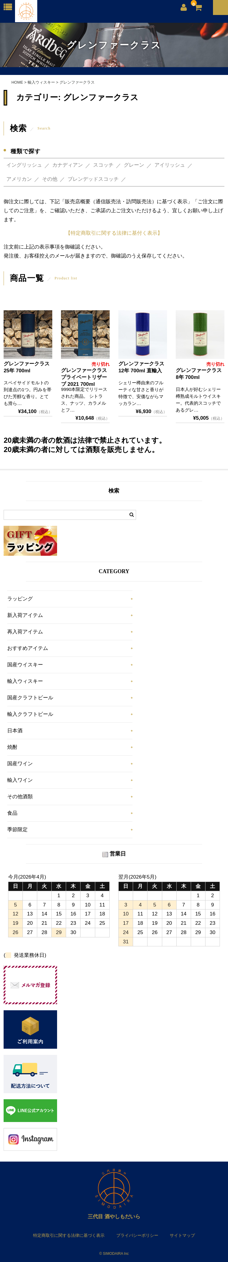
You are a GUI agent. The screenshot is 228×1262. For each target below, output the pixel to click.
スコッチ (103, 165)
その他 (49, 179)
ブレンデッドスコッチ (93, 179)
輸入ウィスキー (25, 681)
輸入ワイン (20, 780)
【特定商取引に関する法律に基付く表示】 (114, 233)
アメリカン (19, 179)
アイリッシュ (169, 165)
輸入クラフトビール (30, 714)
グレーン (134, 165)
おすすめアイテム (27, 648)
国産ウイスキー (25, 665)
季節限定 (17, 829)
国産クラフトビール (30, 698)
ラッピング (20, 599)
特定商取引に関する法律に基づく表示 (69, 1235)
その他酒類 (20, 796)
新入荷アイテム (25, 615)
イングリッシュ (24, 165)
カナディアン (67, 165)
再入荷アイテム (25, 632)
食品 (12, 813)
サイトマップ (182, 1235)
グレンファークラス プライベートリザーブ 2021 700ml (84, 377)
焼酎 (12, 747)
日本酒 (15, 731)
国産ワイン (20, 763)
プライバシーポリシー (137, 1235)
